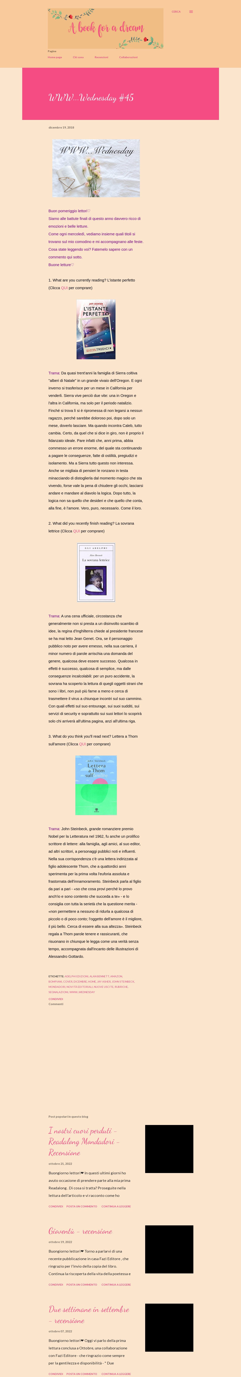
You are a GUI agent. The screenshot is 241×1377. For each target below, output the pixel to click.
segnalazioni (58, 992)
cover (67, 981)
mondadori (57, 986)
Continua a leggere (116, 1206)
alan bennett (99, 976)
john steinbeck (123, 981)
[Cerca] (176, 11)
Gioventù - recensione (80, 1231)
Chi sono (78, 57)
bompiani (55, 981)
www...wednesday (82, 992)
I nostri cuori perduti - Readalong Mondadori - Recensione (84, 1141)
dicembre (80, 981)
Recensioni (101, 57)
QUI (64, 288)
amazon (116, 976)
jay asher (104, 981)
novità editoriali (80, 986)
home (92, 981)
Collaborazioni (128, 57)
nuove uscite (104, 986)
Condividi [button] (56, 999)
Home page (55, 57)
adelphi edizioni (76, 976)
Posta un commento (81, 1206)
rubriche (121, 986)
